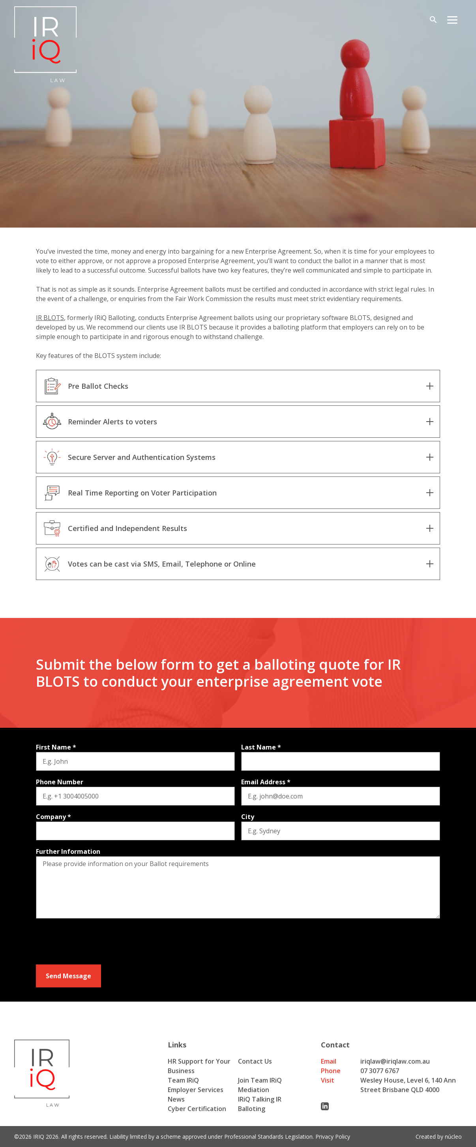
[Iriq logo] (45, 44)
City (247, 816)
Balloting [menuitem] (251, 1108)
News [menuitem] (176, 1099)
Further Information (68, 851)
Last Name (261, 747)
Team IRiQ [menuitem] (183, 1080)
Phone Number (59, 782)
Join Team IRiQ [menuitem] (260, 1080)
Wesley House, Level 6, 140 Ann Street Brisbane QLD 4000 (408, 1085)
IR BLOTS (50, 317)
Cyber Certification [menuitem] (197, 1108)
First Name (56, 747)
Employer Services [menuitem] (195, 1089)
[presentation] (96, 942)
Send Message (68, 976)
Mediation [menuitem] (253, 1089)
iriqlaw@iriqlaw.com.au (395, 1061)
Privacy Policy (332, 1136)
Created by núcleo (439, 1136)
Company (53, 816)
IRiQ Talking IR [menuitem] (259, 1099)
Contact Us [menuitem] (255, 1061)
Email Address (265, 782)
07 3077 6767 (379, 1070)
